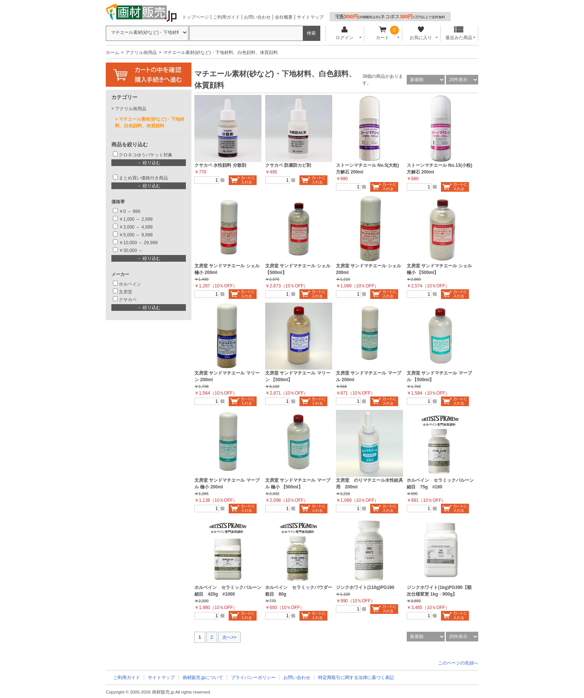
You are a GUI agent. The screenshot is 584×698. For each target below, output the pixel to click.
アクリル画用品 (141, 52)
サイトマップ (310, 17)
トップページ (195, 17)
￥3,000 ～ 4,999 (136, 227)
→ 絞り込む (148, 162)
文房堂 (125, 291)
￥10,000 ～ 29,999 (138, 242)
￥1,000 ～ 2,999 (136, 219)
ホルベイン (130, 284)
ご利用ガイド (226, 17)
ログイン (344, 33)
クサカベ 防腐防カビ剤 (288, 165)
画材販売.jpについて (202, 677)
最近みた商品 (459, 33)
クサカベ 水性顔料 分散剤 (220, 165)
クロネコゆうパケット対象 (145, 154)
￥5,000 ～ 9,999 (136, 235)
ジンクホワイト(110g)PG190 (365, 587)
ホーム (112, 52)
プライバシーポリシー (253, 677)
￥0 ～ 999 (129, 211)
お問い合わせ (257, 17)
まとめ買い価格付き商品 (143, 178)
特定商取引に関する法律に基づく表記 (356, 677)
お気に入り (420, 33)
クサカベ (128, 299)
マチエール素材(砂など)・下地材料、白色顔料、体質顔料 (149, 122)
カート (382, 33)
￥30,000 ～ (131, 250)
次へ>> (229, 637)
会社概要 (284, 17)
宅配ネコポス (390, 16)
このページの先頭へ (458, 663)
